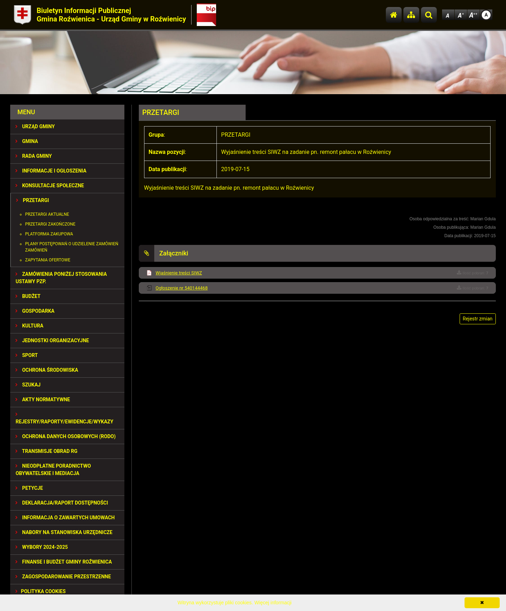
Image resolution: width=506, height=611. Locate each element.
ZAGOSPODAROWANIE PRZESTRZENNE (63, 576)
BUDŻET (27, 296)
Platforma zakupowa (49, 234)
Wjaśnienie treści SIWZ (179, 272)
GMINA (26, 141)
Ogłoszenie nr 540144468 (182, 288)
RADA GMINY (33, 156)
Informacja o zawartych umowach (65, 517)
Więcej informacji (273, 602)
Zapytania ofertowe (47, 260)
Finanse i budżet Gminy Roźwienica (63, 562)
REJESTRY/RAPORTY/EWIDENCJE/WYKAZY (64, 418)
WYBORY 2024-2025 (41, 547)
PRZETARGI (32, 200)
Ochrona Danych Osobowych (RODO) (65, 436)
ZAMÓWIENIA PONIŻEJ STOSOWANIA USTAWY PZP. (61, 277)
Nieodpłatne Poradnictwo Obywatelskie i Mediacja (53, 469)
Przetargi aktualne (47, 214)
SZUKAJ (27, 385)
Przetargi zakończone (50, 224)
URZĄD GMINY (35, 126)
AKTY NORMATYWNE (42, 399)
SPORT (26, 355)
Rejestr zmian (478, 318)
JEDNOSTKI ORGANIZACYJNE (52, 340)
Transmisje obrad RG (46, 451)
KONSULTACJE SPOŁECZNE (49, 185)
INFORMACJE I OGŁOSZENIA (50, 171)
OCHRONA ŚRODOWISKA (46, 370)
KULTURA (29, 326)
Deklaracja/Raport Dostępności (61, 503)
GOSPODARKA (34, 311)
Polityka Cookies (40, 591)
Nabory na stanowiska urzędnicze (63, 532)
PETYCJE (29, 488)
